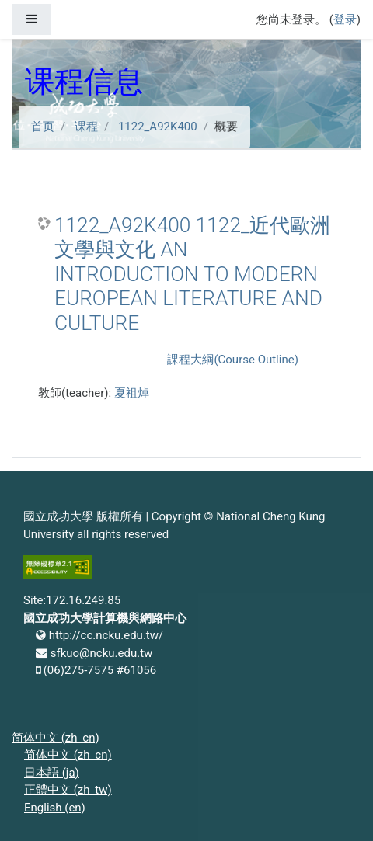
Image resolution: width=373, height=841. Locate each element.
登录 (345, 19)
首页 (42, 127)
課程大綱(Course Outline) (232, 360)
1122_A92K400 (157, 127)
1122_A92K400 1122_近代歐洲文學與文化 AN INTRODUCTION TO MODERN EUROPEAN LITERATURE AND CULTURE (192, 274)
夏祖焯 (131, 393)
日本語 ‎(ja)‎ (51, 773)
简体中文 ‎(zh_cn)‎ (55, 738)
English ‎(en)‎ (54, 808)
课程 (86, 127)
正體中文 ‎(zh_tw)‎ (68, 790)
